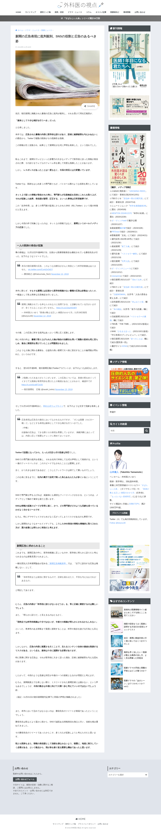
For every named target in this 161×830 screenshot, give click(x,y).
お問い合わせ (140, 12)
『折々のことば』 (137, 340)
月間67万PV (134, 504)
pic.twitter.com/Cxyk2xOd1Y (40, 269)
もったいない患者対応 (126, 497)
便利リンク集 (45, 12)
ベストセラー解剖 (130, 253)
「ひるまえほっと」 (125, 329)
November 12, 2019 (60, 274)
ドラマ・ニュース (75, 12)
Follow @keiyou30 (118, 523)
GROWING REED (138, 191)
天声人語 (126, 260)
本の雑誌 (118, 307)
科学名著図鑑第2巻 (138, 205)
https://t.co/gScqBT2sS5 (32, 385)
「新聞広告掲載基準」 (58, 563)
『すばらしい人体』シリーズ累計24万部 (80, 18)
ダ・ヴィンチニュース (122, 267)
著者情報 (126, 12)
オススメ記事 (101, 12)
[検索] (146, 431)
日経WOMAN (120, 293)
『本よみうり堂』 (138, 300)
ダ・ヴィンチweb (119, 220)
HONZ (124, 347)
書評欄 (123, 227)
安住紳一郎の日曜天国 (134, 198)
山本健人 (114, 473)
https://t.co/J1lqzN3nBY (66, 308)
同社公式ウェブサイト (53, 406)
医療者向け (114, 12)
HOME (18, 12)
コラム (88, 12)
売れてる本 (137, 278)
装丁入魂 (126, 245)
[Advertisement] (80, 788)
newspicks (116, 274)
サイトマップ (30, 12)
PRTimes (116, 231)
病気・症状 (59, 12)
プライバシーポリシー (87, 824)
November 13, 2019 (64, 389)
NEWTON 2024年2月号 (122, 213)
